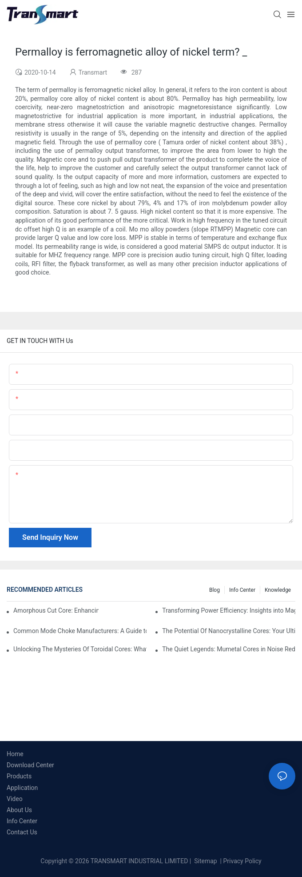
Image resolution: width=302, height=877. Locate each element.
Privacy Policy (242, 861)
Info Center (242, 590)
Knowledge (278, 590)
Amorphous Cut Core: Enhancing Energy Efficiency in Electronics (56, 610)
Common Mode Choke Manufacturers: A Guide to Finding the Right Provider (80, 630)
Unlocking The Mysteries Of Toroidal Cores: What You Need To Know (80, 649)
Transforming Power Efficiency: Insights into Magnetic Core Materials (228, 610)
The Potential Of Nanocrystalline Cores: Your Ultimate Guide (228, 630)
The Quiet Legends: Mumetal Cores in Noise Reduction (228, 649)
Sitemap (205, 861)
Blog (214, 590)
